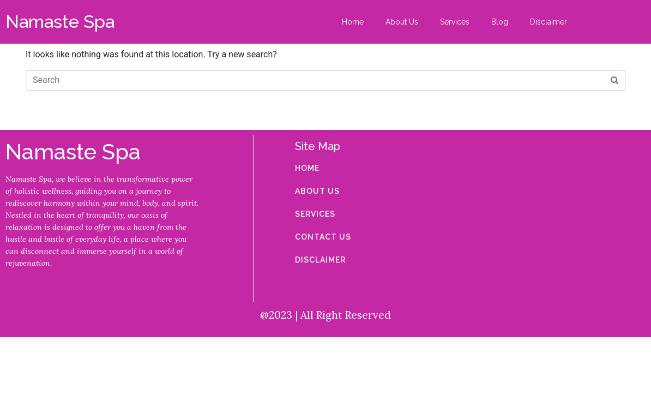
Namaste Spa (59, 21)
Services (454, 21)
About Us (401, 21)
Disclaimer (548, 21)
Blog (499, 21)
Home (353, 21)
